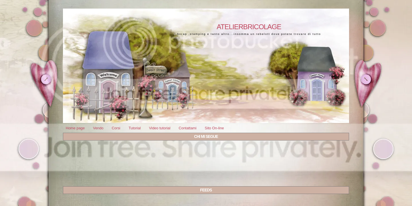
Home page (75, 128)
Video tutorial (160, 128)
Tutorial (134, 128)
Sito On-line (214, 128)
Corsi (116, 128)
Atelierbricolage (249, 27)
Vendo (98, 128)
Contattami (187, 128)
